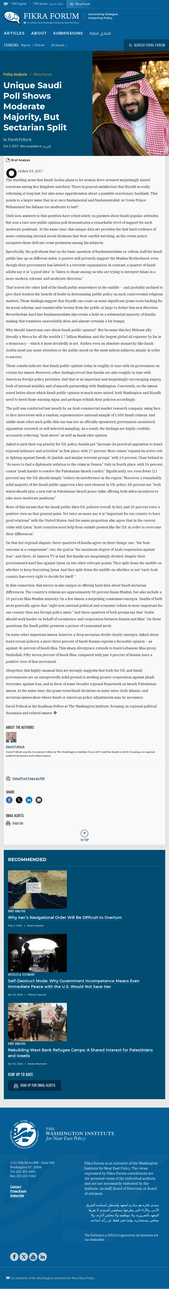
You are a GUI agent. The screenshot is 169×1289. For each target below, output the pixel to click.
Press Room (18, 1191)
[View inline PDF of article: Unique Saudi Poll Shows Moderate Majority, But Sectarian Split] (84, 778)
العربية (47, 146)
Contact (15, 1187)
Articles (14, 33)
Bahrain (40, 45)
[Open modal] (147, 45)
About (39, 33)
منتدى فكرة (100, 33)
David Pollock (20, 139)
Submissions (68, 33)
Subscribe (17, 1196)
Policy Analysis (15, 74)
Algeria (26, 45)
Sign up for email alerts (34, 1085)
